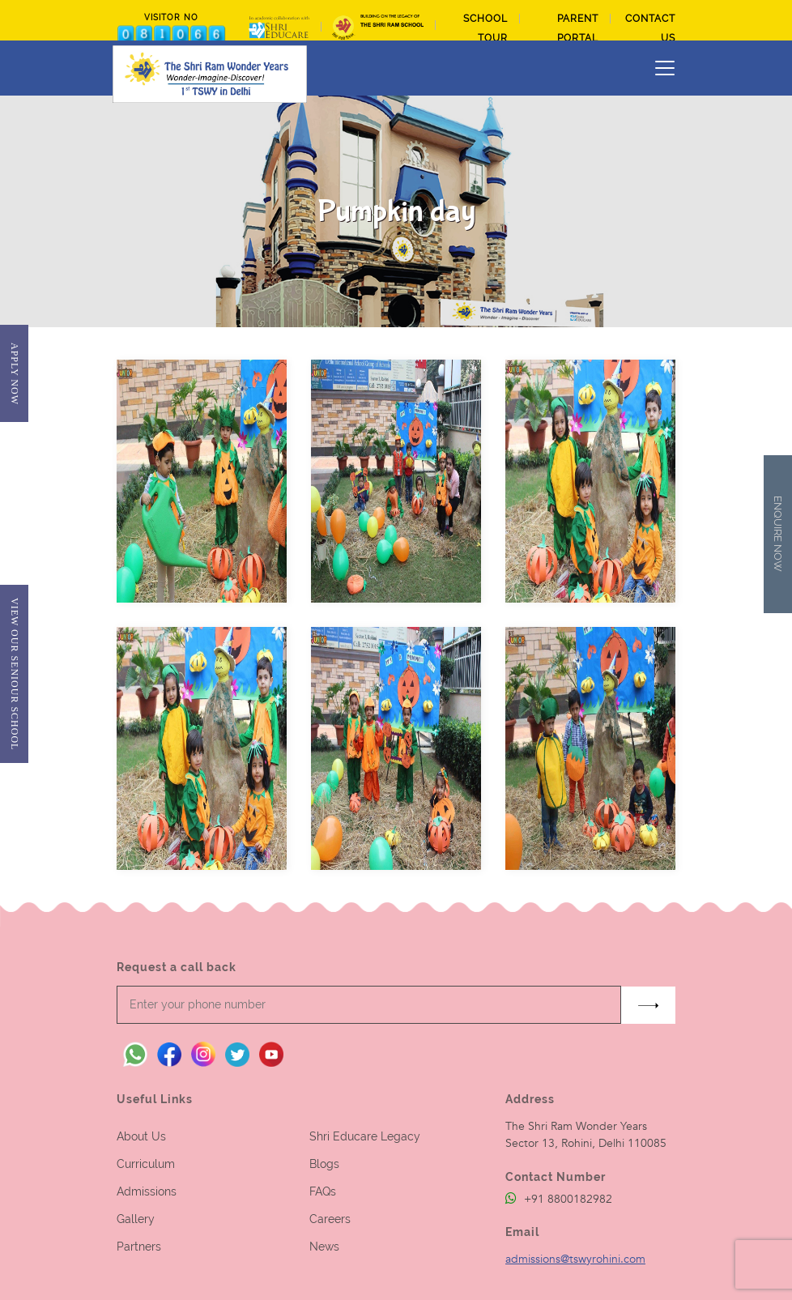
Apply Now (14, 374)
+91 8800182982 (558, 1199)
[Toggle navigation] (665, 68)
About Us (141, 1136)
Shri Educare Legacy (364, 1136)
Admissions (147, 1191)
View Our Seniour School (14, 674)
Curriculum (146, 1163)
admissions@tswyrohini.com (575, 1259)
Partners (139, 1246)
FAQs (322, 1191)
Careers (330, 1219)
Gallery (136, 1219)
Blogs (324, 1163)
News (324, 1246)
